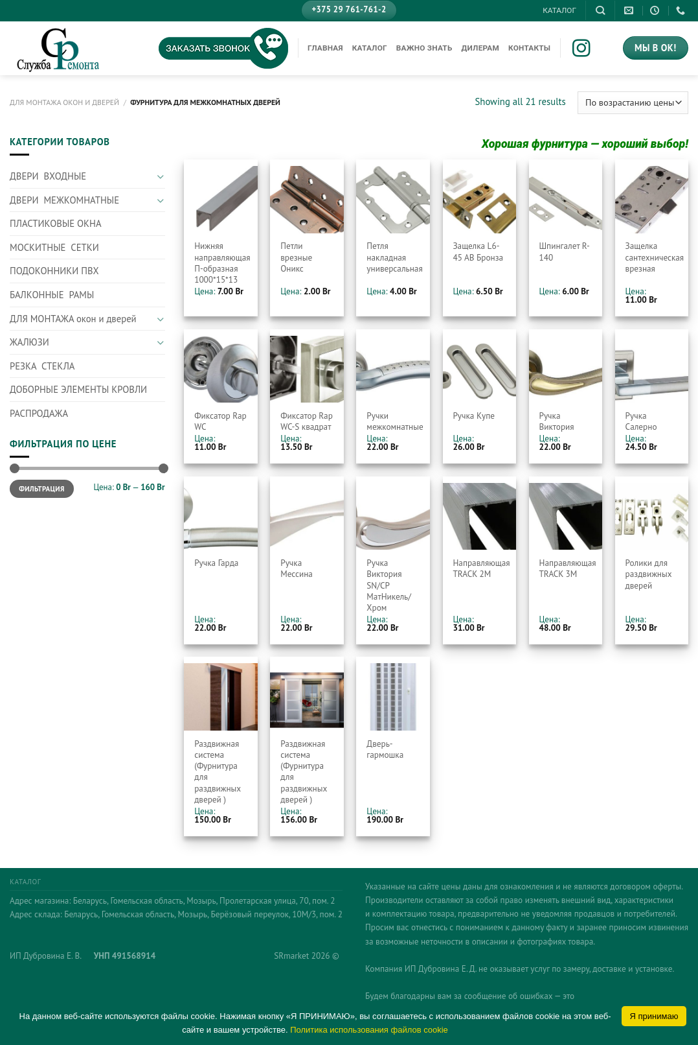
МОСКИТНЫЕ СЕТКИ (54, 247)
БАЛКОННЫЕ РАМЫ (52, 294)
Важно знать (424, 48)
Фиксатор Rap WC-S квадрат (306, 421)
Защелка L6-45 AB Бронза (478, 252)
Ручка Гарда (216, 563)
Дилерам (481, 48)
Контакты (529, 48)
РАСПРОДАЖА (39, 413)
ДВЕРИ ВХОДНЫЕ (48, 176)
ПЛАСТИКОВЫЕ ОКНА (56, 223)
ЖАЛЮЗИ (29, 342)
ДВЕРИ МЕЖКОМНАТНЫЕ (64, 200)
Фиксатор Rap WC (220, 421)
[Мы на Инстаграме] (590, 50)
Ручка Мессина (296, 569)
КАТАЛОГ (559, 10)
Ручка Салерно (641, 421)
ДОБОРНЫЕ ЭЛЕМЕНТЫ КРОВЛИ (78, 389)
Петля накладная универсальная (394, 257)
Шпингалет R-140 (564, 252)
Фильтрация (42, 488)
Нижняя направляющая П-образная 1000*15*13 (222, 263)
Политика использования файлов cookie (369, 1030)
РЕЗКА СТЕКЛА (42, 366)
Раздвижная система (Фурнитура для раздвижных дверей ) (217, 771)
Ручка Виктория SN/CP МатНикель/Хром (388, 585)
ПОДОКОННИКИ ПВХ (54, 270)
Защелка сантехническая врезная (654, 257)
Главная (325, 48)
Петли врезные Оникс (296, 257)
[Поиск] (600, 10)
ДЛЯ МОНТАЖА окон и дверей (64, 102)
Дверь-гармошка (384, 749)
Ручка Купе (474, 415)
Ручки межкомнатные (394, 421)
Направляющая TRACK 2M (481, 569)
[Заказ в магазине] (633, 103)
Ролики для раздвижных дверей (648, 574)
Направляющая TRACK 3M (567, 569)
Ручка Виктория (556, 421)
